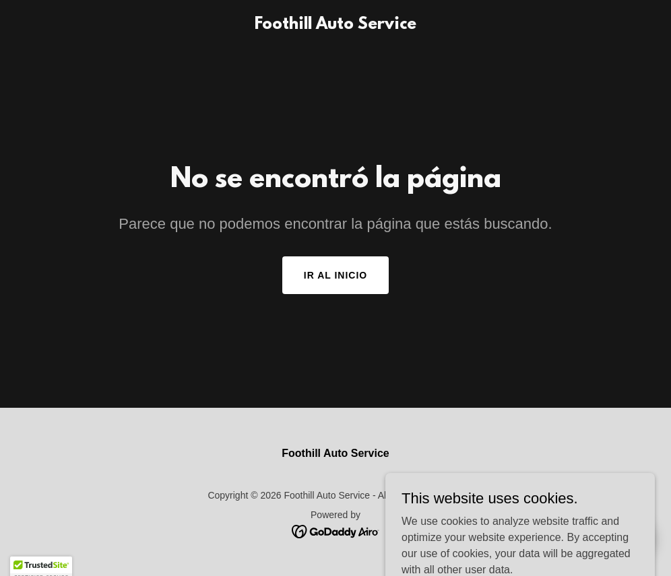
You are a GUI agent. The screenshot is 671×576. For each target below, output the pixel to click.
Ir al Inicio (335, 275)
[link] (335, 25)
